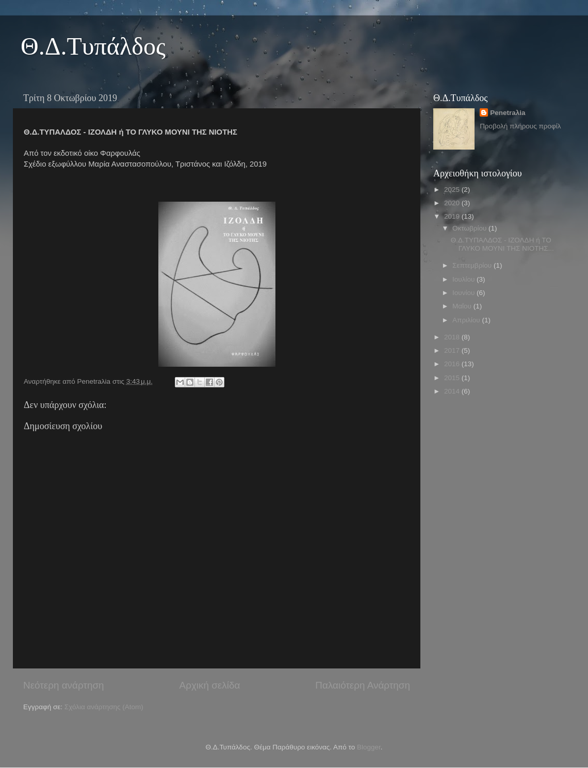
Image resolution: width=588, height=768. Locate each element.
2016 (453, 364)
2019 (453, 216)
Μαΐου (462, 306)
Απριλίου (467, 320)
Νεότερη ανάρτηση (63, 685)
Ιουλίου (464, 279)
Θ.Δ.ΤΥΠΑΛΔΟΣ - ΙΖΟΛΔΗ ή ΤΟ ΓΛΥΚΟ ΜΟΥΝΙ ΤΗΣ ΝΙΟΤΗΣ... (502, 244)
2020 (453, 203)
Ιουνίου (464, 293)
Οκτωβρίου (470, 228)
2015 (453, 378)
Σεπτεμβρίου (473, 265)
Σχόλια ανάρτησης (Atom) (103, 707)
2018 (453, 337)
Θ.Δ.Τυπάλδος (93, 46)
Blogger (369, 747)
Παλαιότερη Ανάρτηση (362, 685)
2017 (453, 350)
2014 (453, 391)
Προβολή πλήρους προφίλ (520, 126)
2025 (453, 189)
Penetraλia (507, 113)
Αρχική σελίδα (209, 685)
